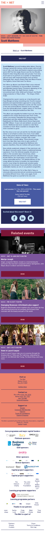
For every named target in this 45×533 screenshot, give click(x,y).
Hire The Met (22, 398)
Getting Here (22, 387)
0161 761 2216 (26, 395)
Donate (22, 408)
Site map (33, 527)
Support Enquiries (22, 415)
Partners (11, 523)
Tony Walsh (39, 511)
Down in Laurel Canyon (10, 350)
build (25, 424)
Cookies (11, 527)
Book (23, 274)
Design (20, 424)
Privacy (11, 525)
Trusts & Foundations (22, 413)
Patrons (22, 412)
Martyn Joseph (7, 259)
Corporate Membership (22, 410)
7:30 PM (19, 302)
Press (33, 523)
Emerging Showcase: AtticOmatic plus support (20, 305)
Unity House (36, 504)
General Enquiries (22, 400)
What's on (16, 51)
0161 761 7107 (25, 396)
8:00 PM (23, 256)
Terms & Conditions (33, 525)
